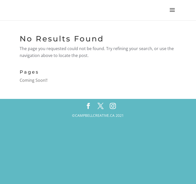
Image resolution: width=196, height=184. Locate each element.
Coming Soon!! (33, 80)
